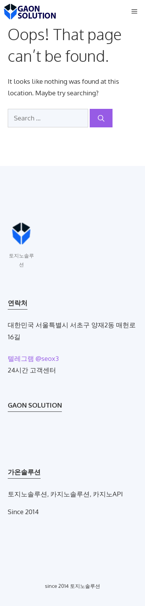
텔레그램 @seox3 (33, 358)
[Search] (101, 118)
